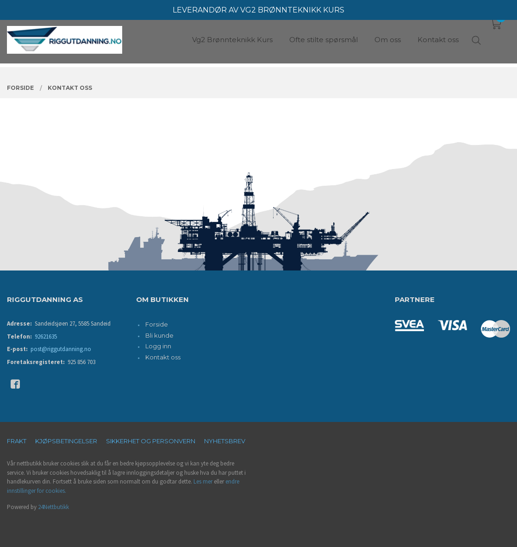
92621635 (46, 336)
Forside (156, 324)
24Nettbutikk (53, 507)
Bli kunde (159, 335)
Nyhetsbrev (224, 441)
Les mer (202, 481)
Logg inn (158, 346)
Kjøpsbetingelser (66, 441)
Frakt (16, 441)
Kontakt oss (163, 357)
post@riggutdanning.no (61, 349)
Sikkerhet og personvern (150, 441)
